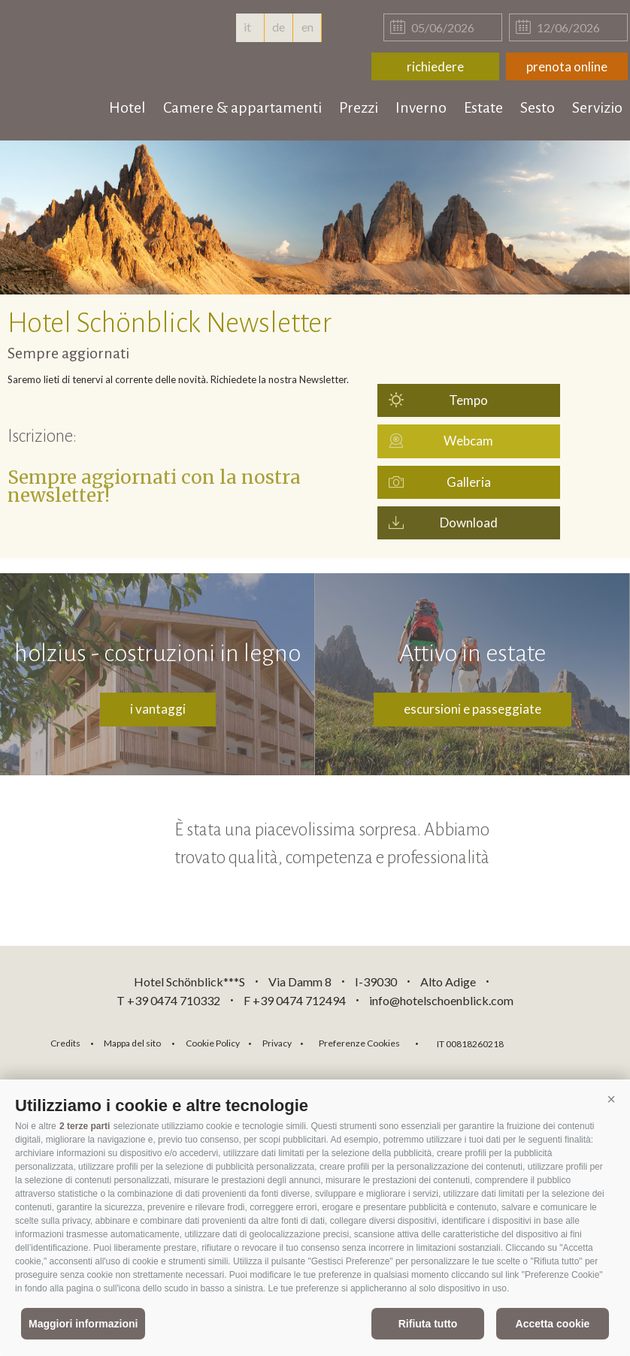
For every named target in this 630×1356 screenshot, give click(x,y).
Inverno (421, 107)
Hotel (127, 107)
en (307, 27)
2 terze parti (84, 1126)
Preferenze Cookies (359, 1043)
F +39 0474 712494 (296, 1000)
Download (469, 522)
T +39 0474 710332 (168, 1000)
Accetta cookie (553, 1324)
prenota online (566, 66)
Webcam (468, 440)
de (278, 27)
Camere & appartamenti (242, 107)
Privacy (277, 1043)
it (250, 27)
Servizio (597, 107)
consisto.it (554, 1041)
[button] (611, 1100)
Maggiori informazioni (83, 1324)
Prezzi (358, 107)
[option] (315, 217)
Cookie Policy (213, 1043)
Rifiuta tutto (428, 1324)
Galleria (469, 482)
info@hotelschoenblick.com (441, 1000)
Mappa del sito (132, 1043)
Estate (483, 107)
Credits (65, 1043)
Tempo (468, 400)
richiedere (435, 66)
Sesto (537, 107)
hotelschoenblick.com (99, 45)
